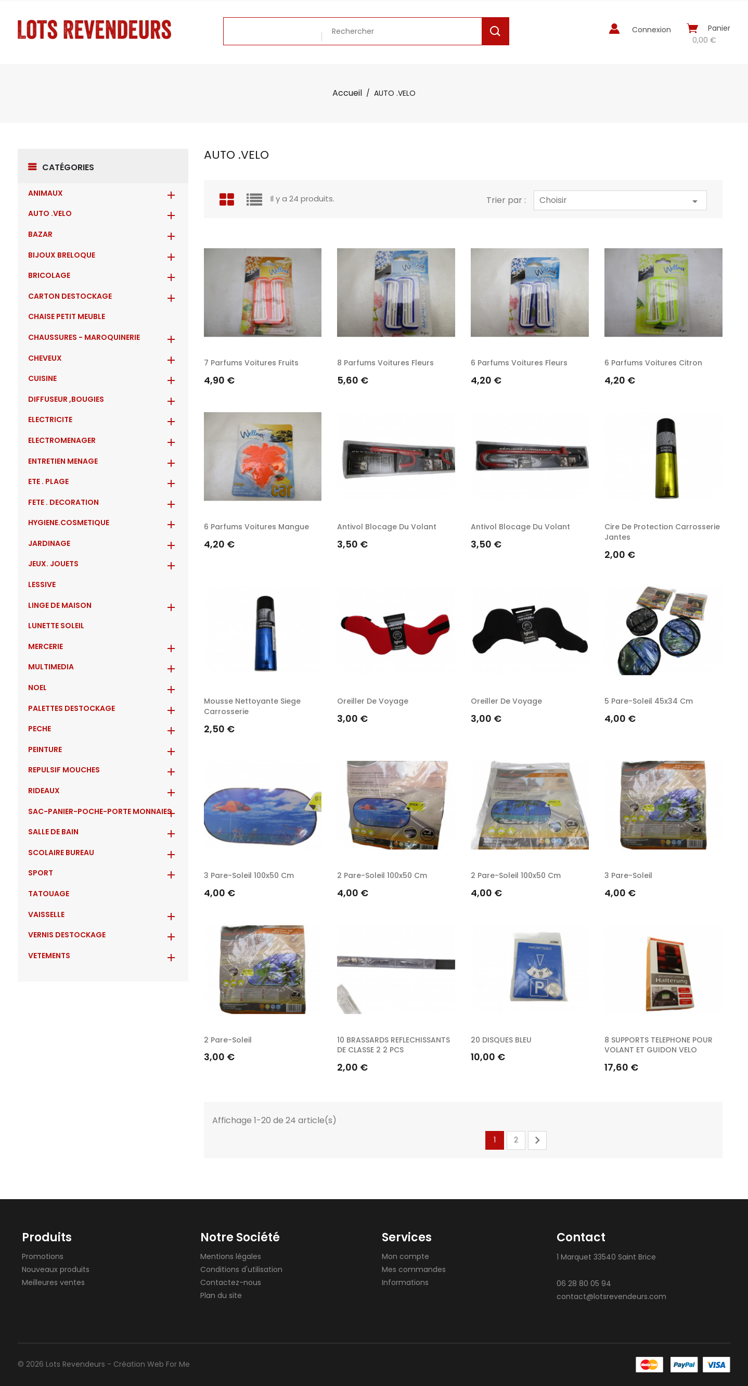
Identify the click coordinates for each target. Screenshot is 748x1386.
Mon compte (405, 1256)
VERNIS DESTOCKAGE (67, 935)
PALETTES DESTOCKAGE (71, 708)
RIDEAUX (44, 790)
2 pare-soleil (228, 1040)
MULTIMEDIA (51, 667)
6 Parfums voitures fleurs (519, 363)
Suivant (537, 1140)
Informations (405, 1282)
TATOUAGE (48, 893)
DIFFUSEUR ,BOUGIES (66, 399)
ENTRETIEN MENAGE (63, 461)
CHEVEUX (45, 358)
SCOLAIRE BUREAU (61, 852)
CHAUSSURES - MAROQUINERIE (84, 337)
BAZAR (40, 234)
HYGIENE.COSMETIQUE (68, 522)
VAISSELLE (46, 914)
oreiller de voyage (372, 701)
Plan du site (221, 1295)
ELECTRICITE (50, 419)
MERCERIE (45, 646)
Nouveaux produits (55, 1269)
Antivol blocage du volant (386, 527)
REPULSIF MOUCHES (64, 770)
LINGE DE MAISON (60, 605)
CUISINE (42, 378)
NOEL (37, 687)
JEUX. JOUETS (53, 563)
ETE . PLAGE (48, 481)
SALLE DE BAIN (53, 831)
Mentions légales (230, 1256)
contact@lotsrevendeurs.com (611, 1296)
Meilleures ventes (53, 1282)
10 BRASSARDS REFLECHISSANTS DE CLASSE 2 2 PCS (393, 1045)
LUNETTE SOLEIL (56, 625)
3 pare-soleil (628, 875)
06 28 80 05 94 (584, 1283)
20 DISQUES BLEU (501, 1040)
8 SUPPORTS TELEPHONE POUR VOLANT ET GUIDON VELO (658, 1045)
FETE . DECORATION (63, 502)
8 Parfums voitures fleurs (385, 363)
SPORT (40, 873)
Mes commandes (414, 1269)
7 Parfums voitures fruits (251, 363)
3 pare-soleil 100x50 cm (249, 875)
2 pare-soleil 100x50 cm (382, 875)
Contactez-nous (230, 1282)
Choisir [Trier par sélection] (620, 201)
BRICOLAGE (49, 275)
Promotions (42, 1256)
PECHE (39, 728)
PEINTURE (45, 749)
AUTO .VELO (50, 213)
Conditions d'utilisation (241, 1269)
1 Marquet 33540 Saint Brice (606, 1257)
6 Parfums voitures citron (653, 363)
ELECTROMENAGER (62, 440)
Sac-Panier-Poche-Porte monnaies (100, 811)
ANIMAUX (45, 193)
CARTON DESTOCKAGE (70, 296)
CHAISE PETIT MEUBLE (66, 316)
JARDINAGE (49, 543)
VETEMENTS (49, 955)
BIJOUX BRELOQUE (61, 255)
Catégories (68, 167)
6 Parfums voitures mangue (256, 527)
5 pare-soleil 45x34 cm (648, 701)
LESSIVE (42, 584)
